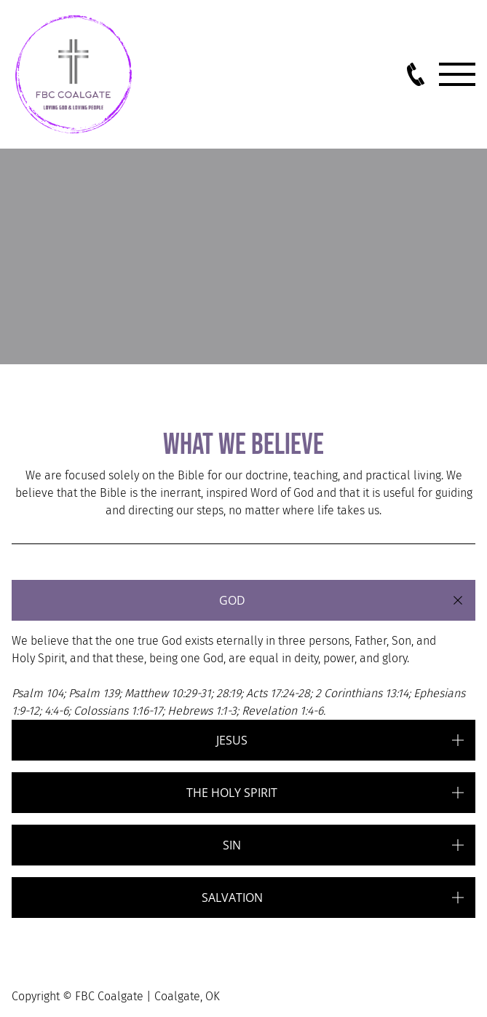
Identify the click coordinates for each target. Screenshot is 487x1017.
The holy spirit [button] (231, 793)
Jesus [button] (232, 740)
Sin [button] (232, 845)
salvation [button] (232, 898)
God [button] (232, 600)
